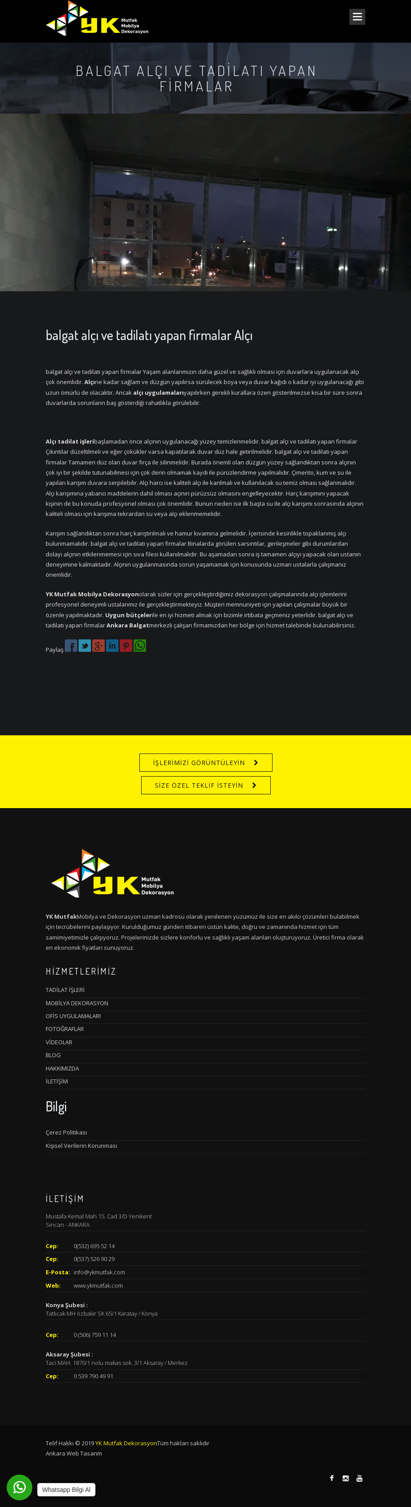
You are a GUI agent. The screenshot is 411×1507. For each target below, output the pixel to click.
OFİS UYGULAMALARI (73, 1016)
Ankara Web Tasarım (74, 1453)
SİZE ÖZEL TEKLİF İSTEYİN (199, 785)
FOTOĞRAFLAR (65, 1029)
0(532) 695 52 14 (94, 1246)
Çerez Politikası (66, 1132)
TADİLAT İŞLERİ (65, 990)
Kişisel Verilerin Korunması (81, 1146)
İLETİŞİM (57, 1081)
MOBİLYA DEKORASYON (77, 1003)
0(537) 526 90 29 (94, 1259)
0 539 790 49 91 (93, 1376)
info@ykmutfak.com (99, 1272)
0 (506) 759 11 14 (95, 1335)
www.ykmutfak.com (98, 1285)
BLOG (53, 1055)
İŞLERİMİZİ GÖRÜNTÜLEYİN (199, 762)
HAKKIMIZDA (62, 1068)
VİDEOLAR (59, 1042)
